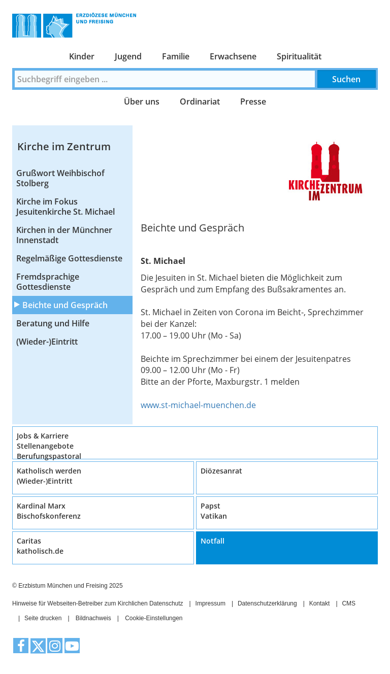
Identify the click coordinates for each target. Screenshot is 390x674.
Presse (253, 101)
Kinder (81, 56)
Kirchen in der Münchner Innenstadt (64, 235)
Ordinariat (200, 101)
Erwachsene (233, 56)
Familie (175, 56)
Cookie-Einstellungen (153, 618)
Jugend (128, 56)
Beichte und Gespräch (65, 305)
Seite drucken (42, 618)
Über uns (141, 101)
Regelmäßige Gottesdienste (69, 258)
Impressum (210, 603)
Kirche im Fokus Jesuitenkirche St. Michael (65, 206)
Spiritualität (299, 56)
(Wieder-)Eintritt (47, 341)
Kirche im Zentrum (64, 146)
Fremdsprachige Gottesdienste (47, 281)
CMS (348, 603)
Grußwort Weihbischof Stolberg (60, 178)
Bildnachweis (93, 618)
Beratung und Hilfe (52, 323)
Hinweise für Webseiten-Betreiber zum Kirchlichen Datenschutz (97, 603)
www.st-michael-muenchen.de (198, 405)
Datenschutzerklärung (267, 603)
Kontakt (319, 603)
